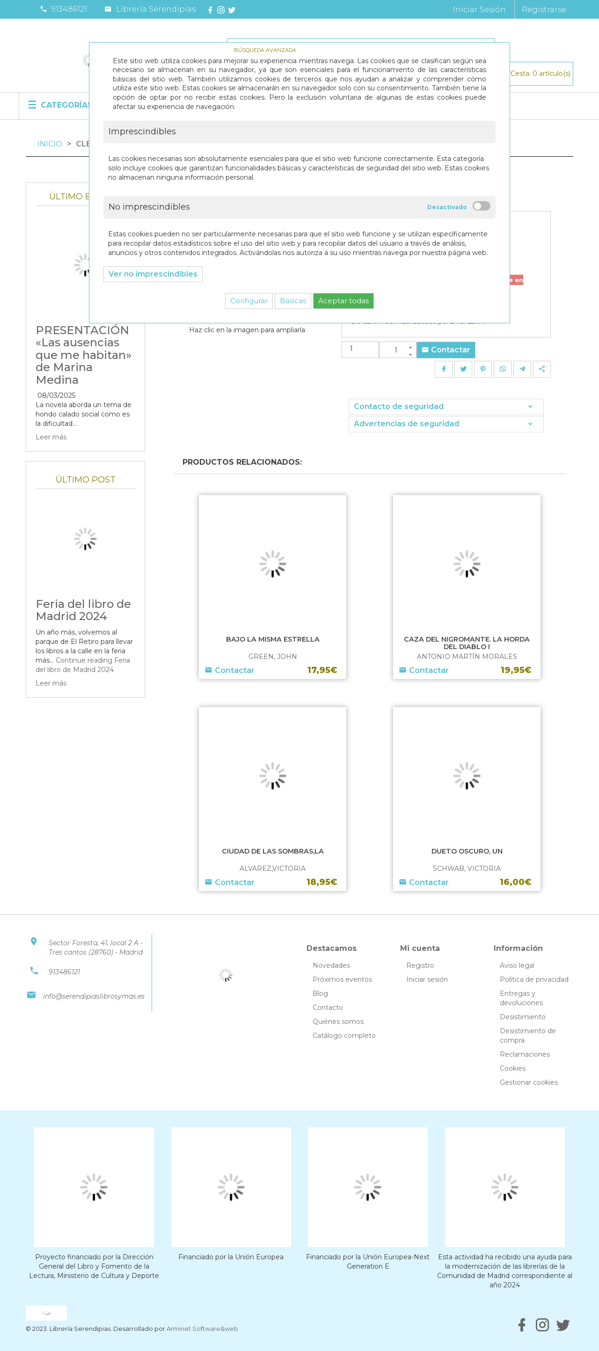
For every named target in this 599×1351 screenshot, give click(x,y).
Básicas (293, 300)
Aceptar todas (343, 300)
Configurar (249, 300)
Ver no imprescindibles (153, 274)
